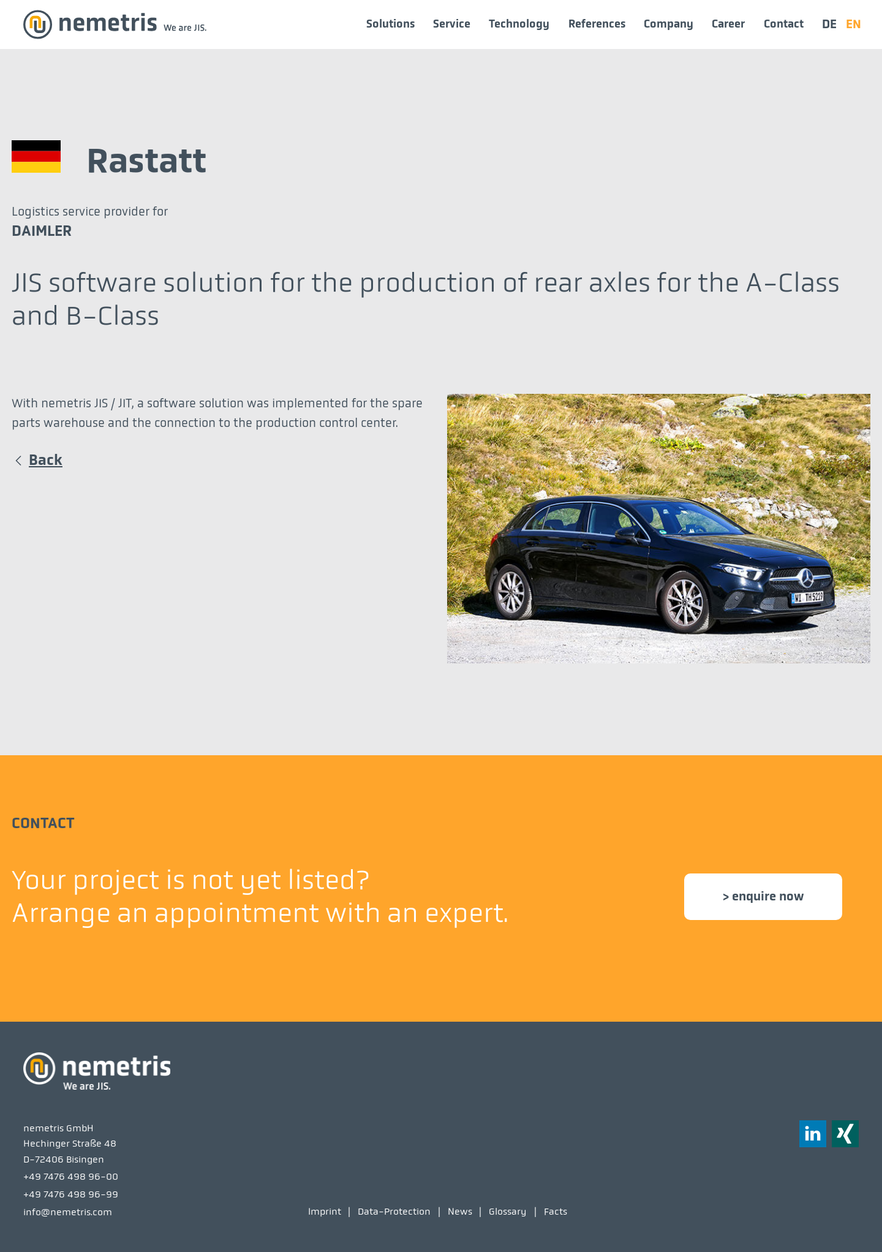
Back (45, 460)
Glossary (508, 1211)
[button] (845, 1133)
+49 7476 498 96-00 (70, 1176)
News (460, 1211)
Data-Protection (394, 1211)
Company (668, 24)
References (596, 24)
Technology (519, 24)
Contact (784, 24)
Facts (555, 1211)
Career (728, 24)
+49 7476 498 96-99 (70, 1194)
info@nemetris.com (67, 1212)
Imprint (324, 1211)
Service (451, 24)
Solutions (390, 24)
